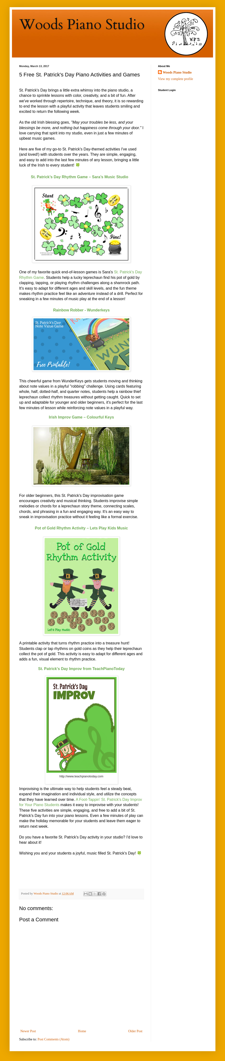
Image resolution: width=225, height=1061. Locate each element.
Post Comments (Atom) (53, 1039)
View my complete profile (175, 79)
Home (82, 1031)
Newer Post (28, 1031)
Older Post (135, 1031)
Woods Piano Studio (82, 24)
